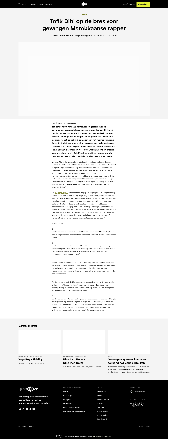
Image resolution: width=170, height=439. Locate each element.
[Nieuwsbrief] (143, 4)
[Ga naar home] (84, 4)
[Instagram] (23, 409)
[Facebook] (27, 409)
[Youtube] (34, 409)
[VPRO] (137, 405)
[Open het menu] (22, 4)
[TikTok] (30, 409)
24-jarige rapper (61, 193)
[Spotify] (19, 409)
